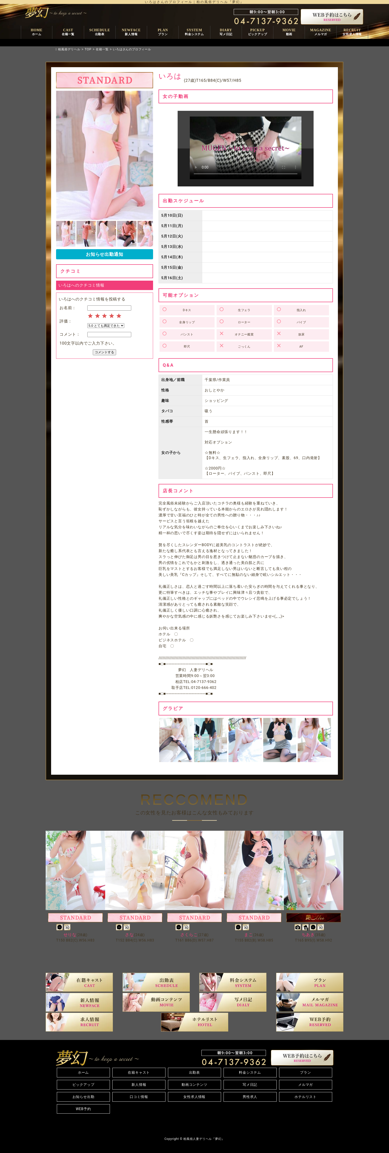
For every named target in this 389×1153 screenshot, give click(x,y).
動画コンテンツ (194, 1085)
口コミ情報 (139, 1097)
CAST (68, 32)
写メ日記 (250, 1085)
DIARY (226, 32)
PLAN (163, 32)
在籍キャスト (139, 1072)
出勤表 (194, 1072)
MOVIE (289, 32)
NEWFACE (131, 32)
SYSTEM (194, 32)
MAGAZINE (320, 32)
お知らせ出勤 (83, 1097)
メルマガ (305, 1085)
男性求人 (250, 1097)
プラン (305, 1072)
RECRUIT (352, 32)
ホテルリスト (305, 1097)
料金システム (250, 1072)
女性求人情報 (194, 1097)
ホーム (83, 1072)
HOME (37, 32)
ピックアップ (83, 1085)
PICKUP (257, 32)
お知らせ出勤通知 (104, 254)
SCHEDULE (99, 32)
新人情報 (138, 1085)
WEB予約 (83, 1109)
